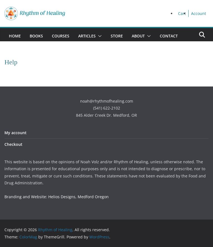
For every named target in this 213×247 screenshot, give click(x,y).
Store (117, 36)
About (138, 36)
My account (15, 132)
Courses (60, 36)
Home (15, 36)
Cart (182, 13)
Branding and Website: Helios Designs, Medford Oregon (56, 196)
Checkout (13, 144)
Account (198, 13)
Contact (169, 36)
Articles (87, 36)
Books (36, 36)
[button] (99, 36)
